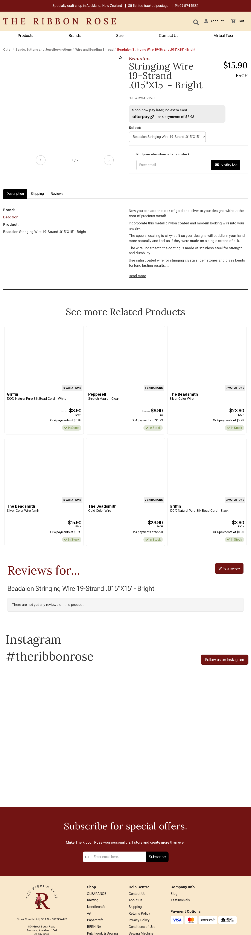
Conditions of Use (142, 873)
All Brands (94, 909)
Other (7, 50)
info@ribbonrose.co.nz (41, 882)
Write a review (229, 573)
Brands (75, 36)
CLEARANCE (96, 838)
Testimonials (180, 845)
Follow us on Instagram (224, 665)
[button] (212, 21)
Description (15, 194)
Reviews (57, 194)
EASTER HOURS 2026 (145, 893)
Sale (119, 36)
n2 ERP (244, 928)
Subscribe (157, 801)
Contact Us (168, 36)
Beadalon (139, 59)
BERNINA (94, 873)
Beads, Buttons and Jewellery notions (43, 50)
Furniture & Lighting (101, 888)
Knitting (92, 845)
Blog (173, 838)
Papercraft (95, 866)
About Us (135, 845)
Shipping (37, 194)
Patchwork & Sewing (102, 881)
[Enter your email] (118, 801)
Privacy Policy (139, 866)
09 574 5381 (189, 6)
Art (89, 859)
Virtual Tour (223, 36)
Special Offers (97, 916)
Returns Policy (139, 859)
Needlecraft (96, 852)
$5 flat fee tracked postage (148, 6)
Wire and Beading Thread (94, 50)
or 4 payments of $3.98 (164, 117)
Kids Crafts (95, 895)
